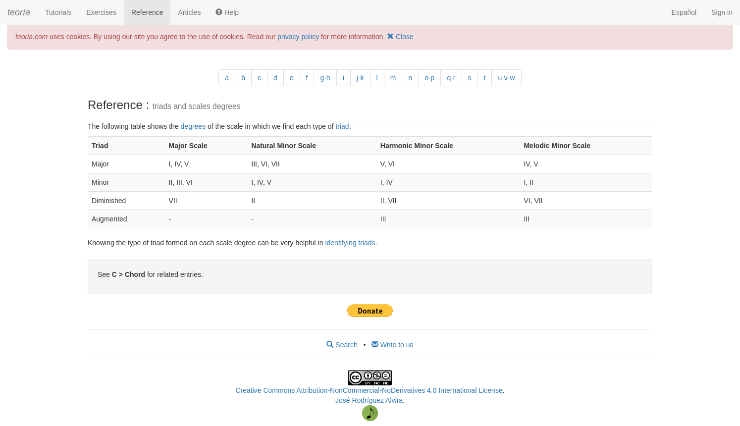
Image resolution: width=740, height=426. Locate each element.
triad (342, 126)
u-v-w (506, 78)
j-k (360, 78)
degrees (193, 126)
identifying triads (350, 243)
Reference (147, 12)
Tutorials (58, 12)
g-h (325, 78)
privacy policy (298, 37)
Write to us (392, 345)
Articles (189, 12)
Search (341, 345)
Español (684, 12)
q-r (451, 78)
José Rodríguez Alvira (369, 400)
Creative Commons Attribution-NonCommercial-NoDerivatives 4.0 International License (368, 390)
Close (400, 37)
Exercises (101, 12)
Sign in (722, 12)
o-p (429, 78)
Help (227, 12)
